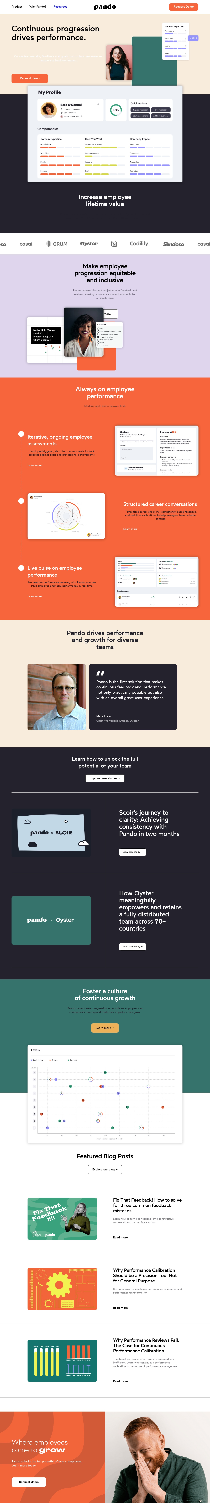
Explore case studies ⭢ (105, 778)
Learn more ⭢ (105, 1028)
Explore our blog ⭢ (105, 1169)
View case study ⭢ (133, 852)
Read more (120, 1237)
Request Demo (184, 6)
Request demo (29, 78)
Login (160, 6)
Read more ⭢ (105, 314)
